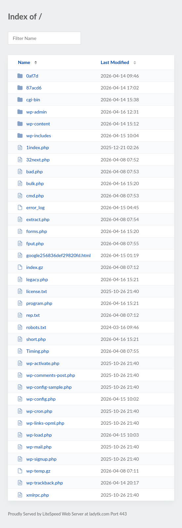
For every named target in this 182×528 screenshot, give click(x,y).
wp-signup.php (36, 459)
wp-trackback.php (40, 482)
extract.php (33, 219)
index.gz (30, 267)
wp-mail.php (34, 446)
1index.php (33, 147)
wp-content (33, 123)
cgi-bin (28, 99)
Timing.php (33, 351)
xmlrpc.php (33, 495)
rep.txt (28, 315)
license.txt (32, 291)
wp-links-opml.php (40, 423)
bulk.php (30, 183)
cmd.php (30, 195)
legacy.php (32, 279)
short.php (31, 339)
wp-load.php (34, 435)
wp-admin (32, 112)
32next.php (33, 159)
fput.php (30, 243)
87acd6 (29, 87)
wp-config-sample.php (44, 387)
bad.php (30, 171)
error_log (31, 207)
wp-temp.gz (34, 471)
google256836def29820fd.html (54, 255)
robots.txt (31, 327)
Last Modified (115, 62)
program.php (34, 303)
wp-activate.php (38, 363)
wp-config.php (36, 399)
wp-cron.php (34, 411)
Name (24, 62)
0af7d (27, 76)
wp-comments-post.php (46, 375)
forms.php (32, 231)
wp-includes (34, 135)
